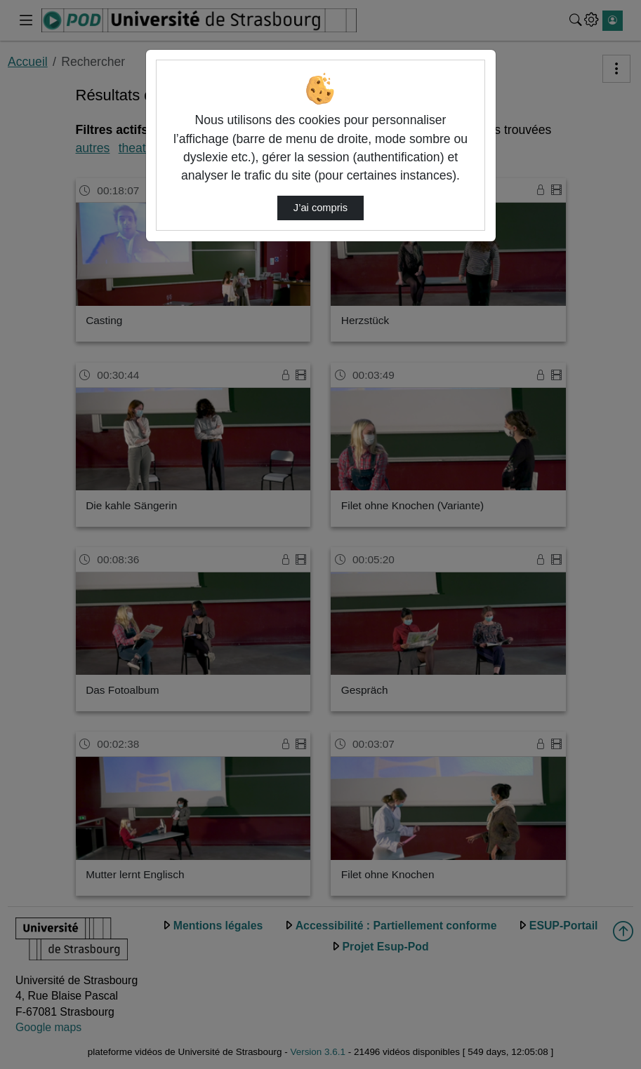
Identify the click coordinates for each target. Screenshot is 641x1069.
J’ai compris (320, 207)
